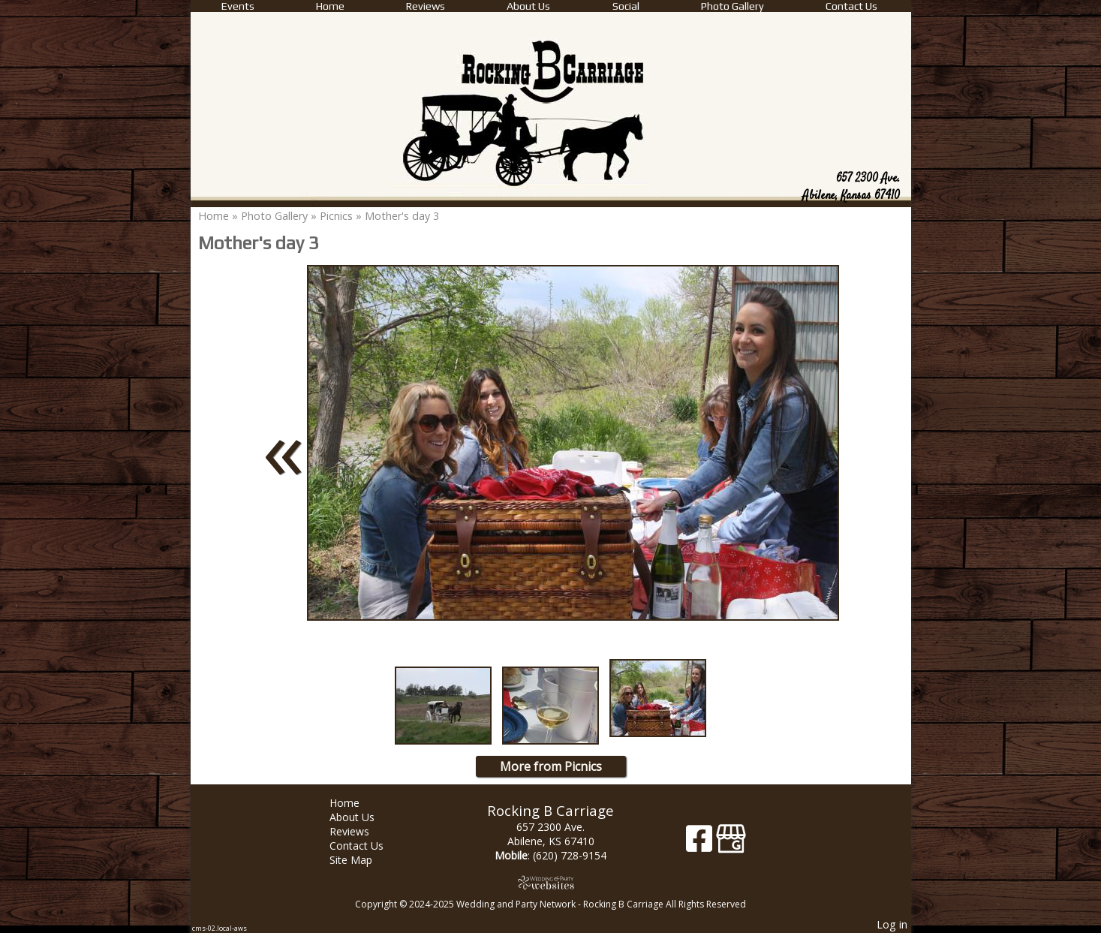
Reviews (425, 6)
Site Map (362, 860)
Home (330, 6)
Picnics (336, 216)
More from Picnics (551, 766)
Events (237, 6)
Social (625, 6)
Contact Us (851, 6)
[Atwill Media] (551, 882)
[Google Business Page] (731, 844)
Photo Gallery (732, 6)
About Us (528, 6)
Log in (892, 924)
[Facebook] (701, 844)
